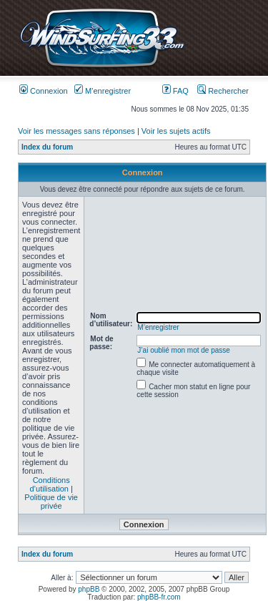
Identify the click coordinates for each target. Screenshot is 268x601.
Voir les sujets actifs (176, 131)
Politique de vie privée (51, 501)
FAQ (175, 91)
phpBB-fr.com (159, 597)
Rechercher (223, 91)
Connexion (43, 91)
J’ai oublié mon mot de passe (183, 350)
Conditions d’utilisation (49, 484)
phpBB (88, 589)
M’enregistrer (102, 91)
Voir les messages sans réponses (76, 131)
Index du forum (47, 147)
